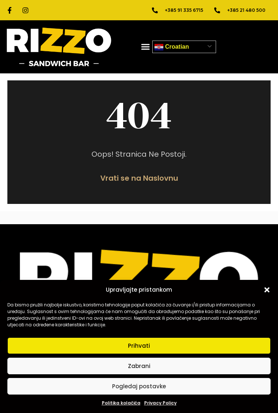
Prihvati (139, 346)
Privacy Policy (160, 403)
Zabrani (139, 366)
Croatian (171, 47)
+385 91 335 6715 (184, 10)
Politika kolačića (121, 403)
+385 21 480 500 (246, 10)
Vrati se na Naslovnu (139, 178)
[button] (267, 290)
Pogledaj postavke (139, 386)
